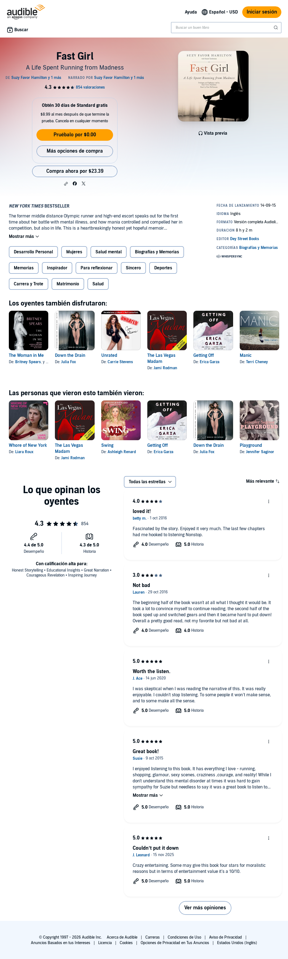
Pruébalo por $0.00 (75, 135)
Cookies (126, 943)
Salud (98, 284)
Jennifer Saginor (260, 452)
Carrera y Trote (28, 284)
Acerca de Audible (122, 937)
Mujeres (74, 252)
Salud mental (108, 252)
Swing (107, 445)
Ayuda (191, 12)
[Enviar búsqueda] (276, 27)
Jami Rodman (165, 368)
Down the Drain (70, 355)
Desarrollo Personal (33, 252)
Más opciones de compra (75, 151)
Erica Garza (209, 362)
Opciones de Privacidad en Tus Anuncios (175, 943)
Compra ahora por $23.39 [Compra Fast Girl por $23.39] (74, 171)
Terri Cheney (257, 362)
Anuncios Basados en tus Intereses (60, 943)
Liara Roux (24, 452)
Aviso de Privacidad (225, 937)
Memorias (24, 268)
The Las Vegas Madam (161, 358)
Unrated (109, 355)
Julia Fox (68, 362)
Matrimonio (68, 284)
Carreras (152, 937)
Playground (251, 445)
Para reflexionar (97, 268)
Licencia (105, 943)
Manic (246, 355)
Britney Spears (28, 362)
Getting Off (203, 355)
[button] (66, 184)
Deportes (163, 268)
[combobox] (226, 27)
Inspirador (57, 268)
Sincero (133, 268)
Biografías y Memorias (157, 252)
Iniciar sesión (262, 12)
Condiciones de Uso (184, 937)
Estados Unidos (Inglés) (237, 943)
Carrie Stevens (120, 362)
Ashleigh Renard (122, 452)
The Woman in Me (26, 355)
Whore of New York (28, 445)
